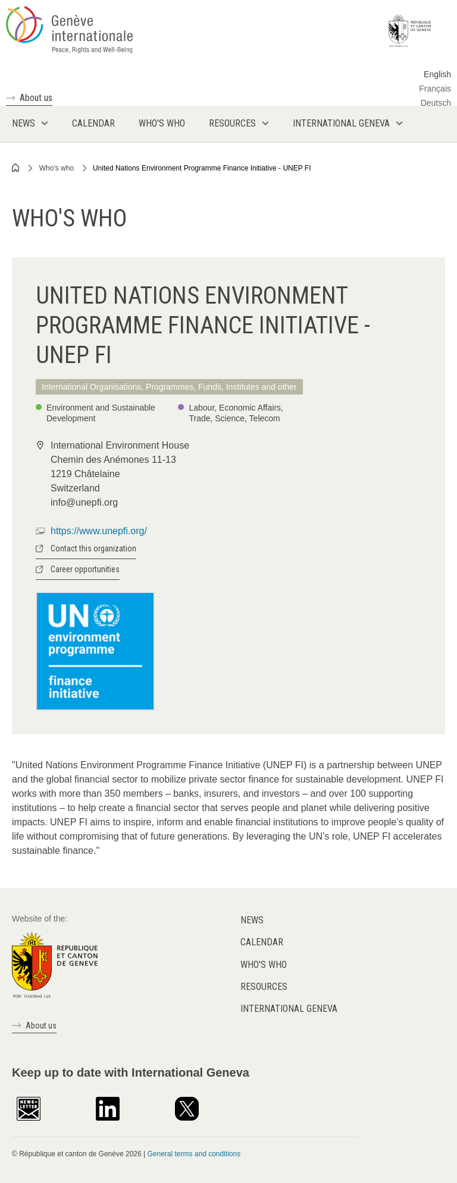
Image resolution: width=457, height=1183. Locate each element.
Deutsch (436, 103)
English (437, 74)
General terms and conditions (193, 1154)
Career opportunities (85, 569)
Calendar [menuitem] (93, 123)
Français (435, 88)
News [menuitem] (23, 123)
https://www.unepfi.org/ (99, 531)
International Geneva (288, 1008)
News (252, 920)
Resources (263, 986)
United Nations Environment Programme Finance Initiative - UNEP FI (202, 168)
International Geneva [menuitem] (341, 123)
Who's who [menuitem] (162, 123)
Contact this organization (93, 548)
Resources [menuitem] (232, 123)
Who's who (56, 168)
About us (36, 97)
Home (16, 167)
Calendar (261, 942)
